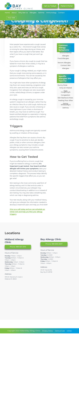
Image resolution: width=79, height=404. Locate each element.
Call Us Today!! (50, 6)
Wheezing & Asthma (65, 106)
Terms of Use (60, 331)
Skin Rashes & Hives (65, 98)
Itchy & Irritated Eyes (65, 89)
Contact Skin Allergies (66, 66)
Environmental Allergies (66, 54)
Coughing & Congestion (65, 93)
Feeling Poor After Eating (65, 102)
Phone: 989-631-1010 (18, 247)
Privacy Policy (47, 331)
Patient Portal (67, 6)
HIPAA (69, 331)
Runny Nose (62, 85)
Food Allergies (63, 58)
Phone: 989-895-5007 (53, 244)
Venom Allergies (64, 63)
